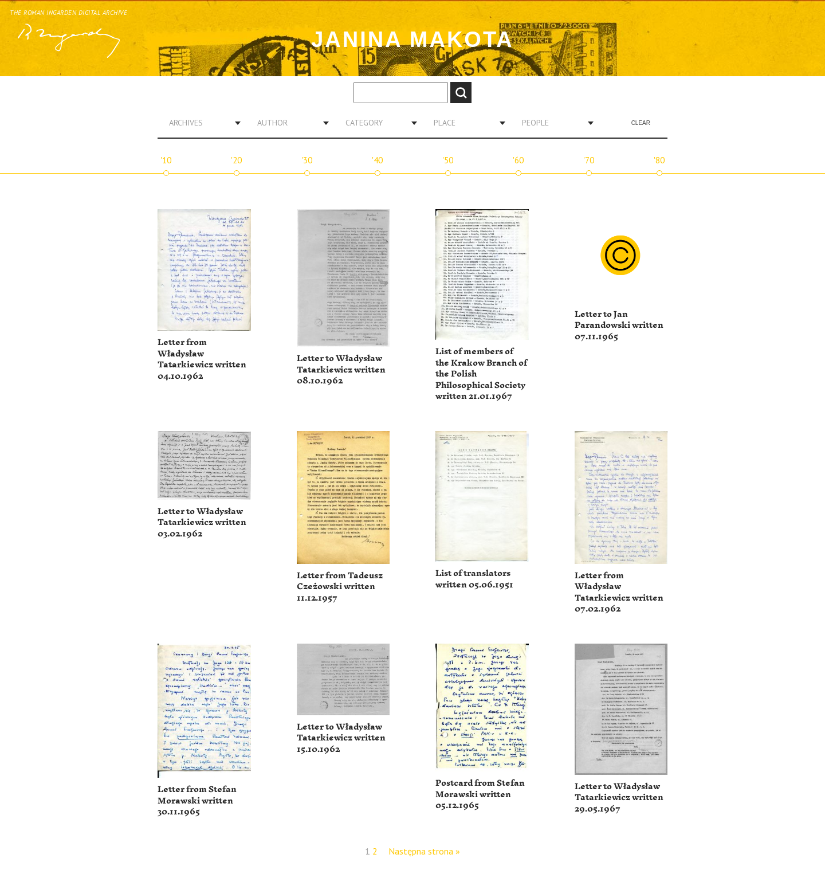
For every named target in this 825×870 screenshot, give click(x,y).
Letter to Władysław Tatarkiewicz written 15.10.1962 (341, 738)
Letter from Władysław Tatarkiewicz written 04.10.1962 (202, 359)
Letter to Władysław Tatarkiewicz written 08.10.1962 (341, 369)
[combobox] (200, 123)
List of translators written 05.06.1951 (474, 579)
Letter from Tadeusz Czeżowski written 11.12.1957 (340, 587)
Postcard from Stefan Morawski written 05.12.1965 (480, 794)
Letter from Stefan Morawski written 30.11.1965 (197, 800)
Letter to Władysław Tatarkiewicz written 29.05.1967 (619, 798)
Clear (640, 123)
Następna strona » (424, 851)
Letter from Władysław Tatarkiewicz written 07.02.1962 (619, 593)
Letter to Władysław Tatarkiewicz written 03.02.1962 (202, 522)
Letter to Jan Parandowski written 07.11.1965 (619, 325)
